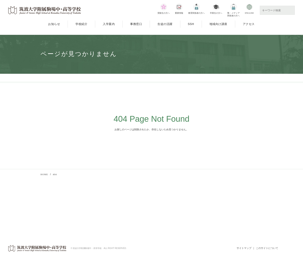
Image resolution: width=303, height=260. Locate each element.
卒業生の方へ (216, 13)
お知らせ (54, 24)
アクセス (249, 24)
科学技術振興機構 (168, 207)
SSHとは (163, 212)
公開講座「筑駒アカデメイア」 (103, 205)
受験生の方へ (163, 13)
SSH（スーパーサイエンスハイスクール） (110, 211)
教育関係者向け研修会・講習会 (103, 200)
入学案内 (109, 24)
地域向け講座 (218, 24)
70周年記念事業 (94, 216)
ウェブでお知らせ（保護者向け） (234, 218)
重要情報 (179, 13)
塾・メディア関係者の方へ (233, 14)
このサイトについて (267, 248)
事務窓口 (136, 24)
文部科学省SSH (163, 202)
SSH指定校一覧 (167, 218)
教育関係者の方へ (196, 13)
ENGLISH (249, 13)
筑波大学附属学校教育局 (228, 207)
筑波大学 (219, 202)
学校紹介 (81, 24)
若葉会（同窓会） (224, 212)
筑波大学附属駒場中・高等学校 (44, 10)
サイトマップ (243, 248)
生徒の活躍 (164, 24)
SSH (191, 24)
